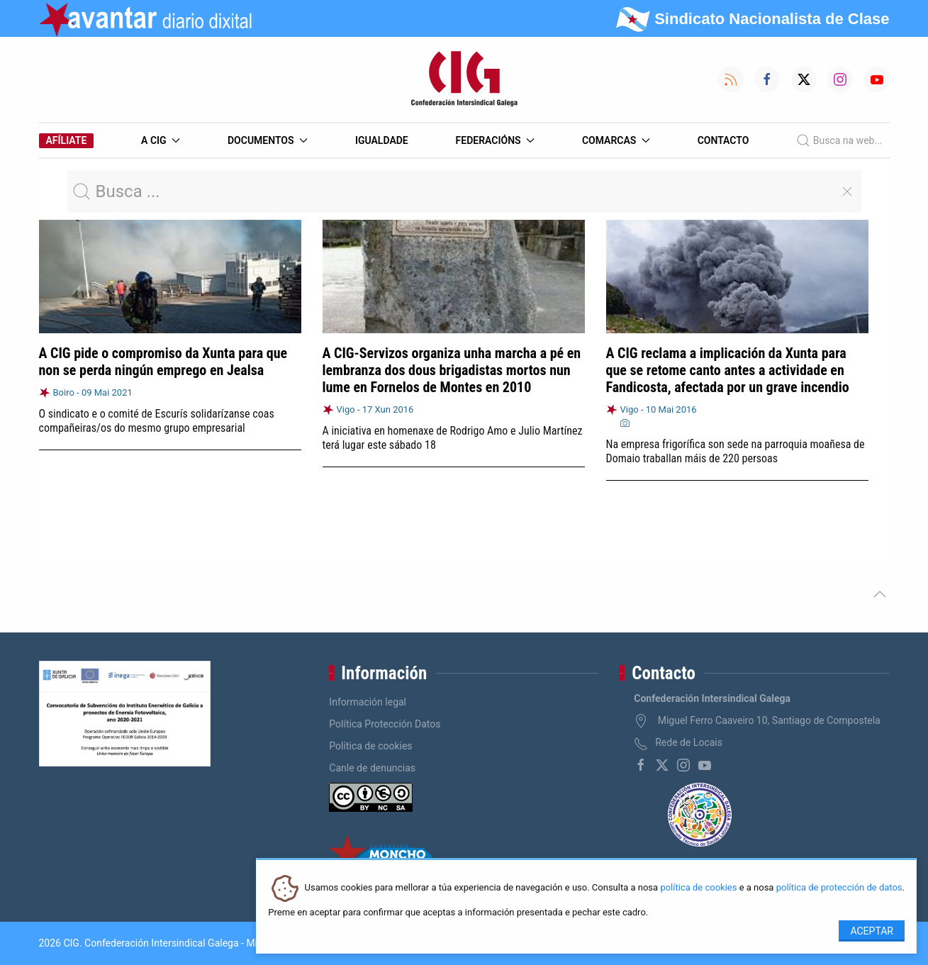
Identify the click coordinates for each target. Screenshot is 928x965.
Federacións (495, 140)
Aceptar (871, 931)
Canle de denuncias (372, 768)
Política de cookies (370, 746)
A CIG (160, 140)
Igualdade (381, 140)
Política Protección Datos (384, 724)
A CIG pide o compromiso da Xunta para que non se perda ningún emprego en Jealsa (163, 362)
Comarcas (616, 140)
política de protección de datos (839, 888)
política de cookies (698, 888)
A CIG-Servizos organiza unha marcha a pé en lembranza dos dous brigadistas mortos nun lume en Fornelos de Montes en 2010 (452, 370)
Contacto (723, 140)
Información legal (367, 702)
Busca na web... (839, 140)
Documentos (268, 140)
